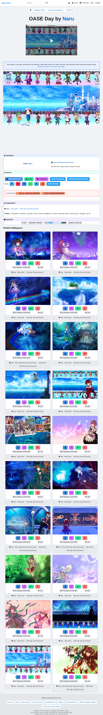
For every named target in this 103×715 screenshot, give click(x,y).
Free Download (14, 179)
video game (14, 209)
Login (92, 3)
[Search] (46, 2)
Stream (40, 213)
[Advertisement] (51, 139)
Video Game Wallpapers (56, 10)
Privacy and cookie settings (51, 706)
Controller (29, 213)
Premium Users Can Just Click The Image (51, 66)
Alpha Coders (6, 3)
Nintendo (22, 213)
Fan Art (88, 213)
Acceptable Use (50, 702)
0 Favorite (42, 179)
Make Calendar (58, 179)
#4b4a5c (63, 222)
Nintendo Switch (63, 213)
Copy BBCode (53, 184)
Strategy (82, 213)
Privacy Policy (25, 702)
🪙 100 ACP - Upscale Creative (28, 193)
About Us (10, 702)
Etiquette (60, 702)
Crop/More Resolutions (78, 179)
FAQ (16, 702)
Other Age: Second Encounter (29, 209)
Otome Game (74, 213)
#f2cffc (55, 222)
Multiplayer (47, 213)
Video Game (20, 272)
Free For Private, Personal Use (63, 162)
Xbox (35, 213)
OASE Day (69, 10)
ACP (9, 193)
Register (98, 3)
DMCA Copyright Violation (88, 702)
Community (84, 3)
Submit (75, 3)
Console (54, 213)
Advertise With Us (71, 702)
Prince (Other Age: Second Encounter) (26, 362)
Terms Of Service (37, 702)
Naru (68, 18)
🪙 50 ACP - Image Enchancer (53, 193)
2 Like (29, 179)
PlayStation (15, 213)
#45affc (51, 222)
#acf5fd (59, 222)
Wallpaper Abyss (39, 10)
